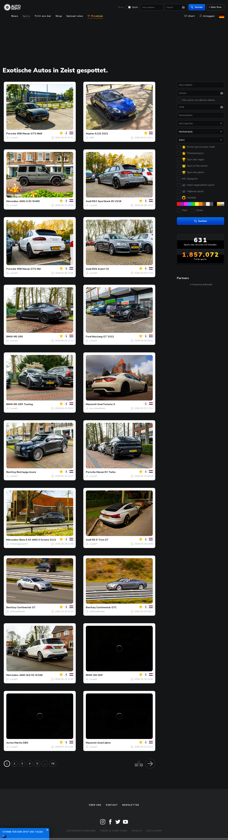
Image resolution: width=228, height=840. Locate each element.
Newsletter (130, 805)
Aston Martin (14, 743)
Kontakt (112, 805)
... (45, 763)
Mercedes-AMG (15, 201)
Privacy (137, 830)
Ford (88, 336)
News (121, 7)
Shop (59, 16)
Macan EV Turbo (106, 472)
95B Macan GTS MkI (29, 269)
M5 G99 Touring (23, 404)
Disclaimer (154, 830)
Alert (189, 16)
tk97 (92, 137)
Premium (95, 16)
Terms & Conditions (113, 830)
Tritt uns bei (43, 16)
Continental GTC (106, 607)
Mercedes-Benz (15, 540)
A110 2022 (101, 133)
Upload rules (74, 16)
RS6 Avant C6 (100, 269)
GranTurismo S (106, 404)
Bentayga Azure (26, 472)
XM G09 (98, 675)
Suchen (197, 7)
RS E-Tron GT (100, 540)
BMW (9, 336)
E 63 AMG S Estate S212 (41, 540)
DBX (25, 743)
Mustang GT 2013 (103, 336)
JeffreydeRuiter (17, 611)
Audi (88, 201)
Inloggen (207, 16)
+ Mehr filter (215, 7)
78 (52, 763)
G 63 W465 (33, 201)
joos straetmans (98, 408)
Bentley (11, 472)
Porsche (11, 133)
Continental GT (26, 607)
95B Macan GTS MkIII (29, 133)
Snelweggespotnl (19, 543)
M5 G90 (18, 336)
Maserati (91, 404)
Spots (135, 7)
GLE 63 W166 (34, 675)
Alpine (90, 133)
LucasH (14, 137)
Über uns (95, 805)
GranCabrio (104, 743)
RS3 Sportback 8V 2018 (106, 201)
